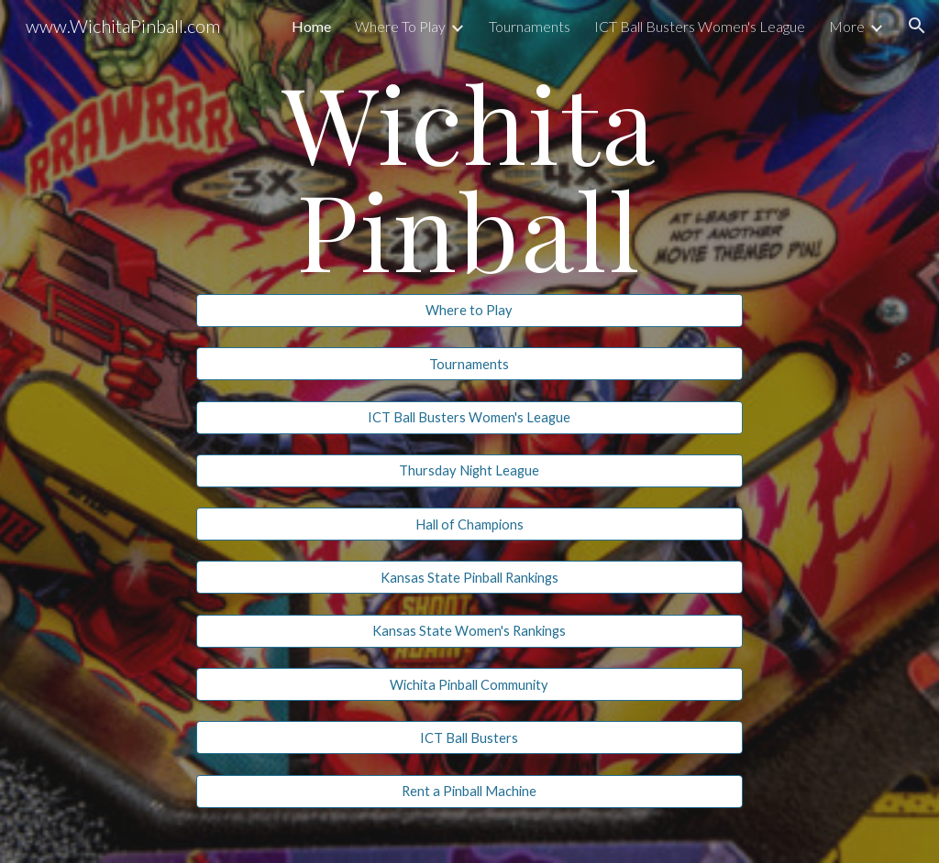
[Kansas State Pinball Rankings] (469, 577)
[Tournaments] (469, 364)
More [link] (847, 26)
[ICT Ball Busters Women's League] (469, 417)
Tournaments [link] (529, 26)
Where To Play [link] (400, 26)
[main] (469, 174)
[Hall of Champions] (469, 524)
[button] (917, 26)
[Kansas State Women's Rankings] (469, 631)
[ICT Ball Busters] (469, 737)
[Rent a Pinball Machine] (469, 791)
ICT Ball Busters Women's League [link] (699, 26)
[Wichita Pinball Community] (469, 684)
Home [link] (311, 26)
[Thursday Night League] (469, 471)
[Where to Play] (469, 310)
